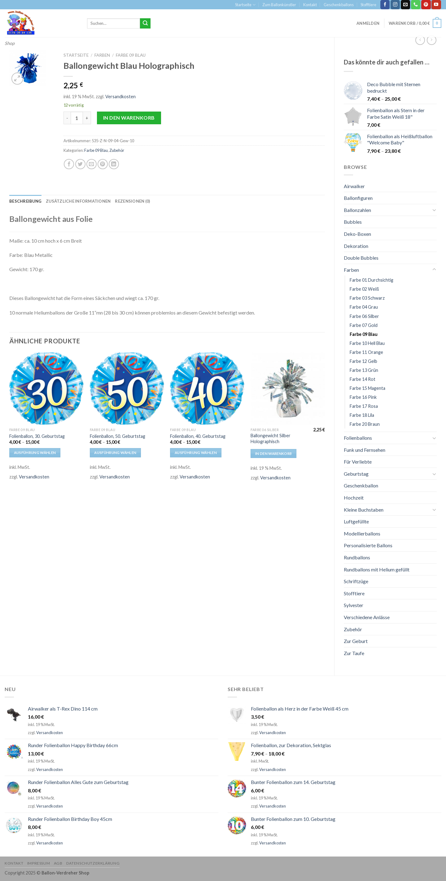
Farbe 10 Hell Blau (367, 343)
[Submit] (145, 23)
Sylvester (353, 605)
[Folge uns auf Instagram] (395, 4)
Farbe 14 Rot (362, 379)
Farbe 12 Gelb (363, 361)
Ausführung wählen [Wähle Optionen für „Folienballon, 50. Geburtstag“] (115, 453)
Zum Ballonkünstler (279, 4)
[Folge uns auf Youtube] (436, 4)
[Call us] (415, 4)
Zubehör (353, 629)
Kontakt (310, 4)
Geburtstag (356, 474)
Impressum (38, 863)
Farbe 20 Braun (365, 424)
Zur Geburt (356, 641)
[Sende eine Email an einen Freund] (91, 164)
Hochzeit (354, 497)
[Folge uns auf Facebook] (385, 4)
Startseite (245, 5)
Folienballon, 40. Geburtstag (197, 436)
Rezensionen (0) (132, 201)
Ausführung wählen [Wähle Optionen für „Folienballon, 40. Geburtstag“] (196, 453)
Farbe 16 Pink (363, 397)
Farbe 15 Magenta (367, 388)
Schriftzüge (356, 581)
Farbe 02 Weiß (364, 289)
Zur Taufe (354, 653)
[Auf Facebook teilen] (69, 164)
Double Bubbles (361, 258)
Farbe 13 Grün (364, 370)
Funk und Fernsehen (364, 450)
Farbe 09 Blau (364, 334)
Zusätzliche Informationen (78, 201)
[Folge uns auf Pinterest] (426, 4)
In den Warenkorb (129, 118)
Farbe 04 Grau (364, 307)
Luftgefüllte (356, 521)
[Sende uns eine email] (405, 4)
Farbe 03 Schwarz (367, 298)
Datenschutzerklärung (93, 863)
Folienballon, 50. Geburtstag (117, 436)
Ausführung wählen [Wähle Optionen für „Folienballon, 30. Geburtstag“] (35, 453)
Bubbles (353, 222)
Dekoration (356, 246)
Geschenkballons (339, 4)
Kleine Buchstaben (363, 510)
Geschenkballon (361, 485)
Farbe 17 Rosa (364, 406)
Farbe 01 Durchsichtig (371, 280)
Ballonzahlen (357, 210)
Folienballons (358, 438)
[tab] (25, 201)
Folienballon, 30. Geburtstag (37, 436)
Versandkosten (120, 96)
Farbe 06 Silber (364, 316)
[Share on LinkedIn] (114, 164)
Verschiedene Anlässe (367, 617)
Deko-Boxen (357, 234)
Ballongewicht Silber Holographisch (271, 438)
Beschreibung (25, 201)
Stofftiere (368, 4)
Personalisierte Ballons (368, 545)
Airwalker (354, 186)
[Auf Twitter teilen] (80, 164)
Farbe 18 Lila (362, 415)
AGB (58, 863)
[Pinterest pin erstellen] (103, 164)
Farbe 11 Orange (366, 352)
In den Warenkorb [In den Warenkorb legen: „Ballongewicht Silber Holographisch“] (273, 454)
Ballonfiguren (358, 198)
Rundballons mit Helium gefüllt (376, 569)
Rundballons (357, 557)
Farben (351, 270)
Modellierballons (362, 533)
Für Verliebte (358, 462)
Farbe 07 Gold (364, 325)
